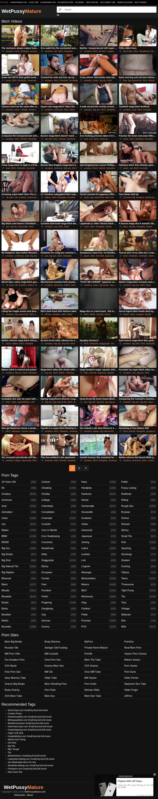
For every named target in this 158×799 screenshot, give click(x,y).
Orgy (99, 602)
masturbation (23, 402)
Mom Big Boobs (13, 641)
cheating (70, 373)
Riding (139, 500)
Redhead (139, 494)
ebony (107, 314)
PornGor (129, 641)
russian (24, 431)
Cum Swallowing (59, 536)
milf (32, 402)
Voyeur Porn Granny (135, 653)
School (139, 518)
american (58, 109)
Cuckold (59, 524)
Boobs (19, 602)
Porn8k (88, 653)
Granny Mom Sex (54, 665)
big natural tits (135, 80)
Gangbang (59, 608)
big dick (48, 139)
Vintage (139, 608)
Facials (59, 578)
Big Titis (11, 746)
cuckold (99, 314)
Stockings (139, 554)
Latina (99, 548)
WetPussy (21, 11)
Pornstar (99, 621)
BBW (19, 536)
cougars (110, 51)
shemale (153, 256)
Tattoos (139, 572)
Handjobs (99, 488)
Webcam (139, 614)
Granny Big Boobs (125, 2)
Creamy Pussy (15, 713)
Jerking (99, 542)
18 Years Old (19, 482)
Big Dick (19, 560)
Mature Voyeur (132, 659)
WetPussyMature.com (35, 791)
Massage (99, 572)
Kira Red (12, 742)
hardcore (71, 139)
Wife (139, 627)
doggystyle (104, 343)
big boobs (128, 51)
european (34, 51)
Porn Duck (130, 671)
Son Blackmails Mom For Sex (22, 762)
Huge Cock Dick (15, 733)
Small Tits (139, 536)
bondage (73, 80)
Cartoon (59, 482)
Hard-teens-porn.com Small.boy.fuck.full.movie (30, 726)
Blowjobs (19, 596)
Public (139, 482)
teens (32, 431)
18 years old (12, 197)
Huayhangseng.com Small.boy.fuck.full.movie (29, 729)
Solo (139, 542)
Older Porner (131, 678)
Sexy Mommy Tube (107, 2)
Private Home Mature (96, 647)
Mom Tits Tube (92, 659)
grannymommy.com (18, 2)
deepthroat (144, 51)
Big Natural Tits (19, 566)
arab (8, 168)
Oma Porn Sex (53, 659)
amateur (10, 51)
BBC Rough (13, 749)
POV (99, 627)
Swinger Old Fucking (56, 647)
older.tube (33, 2)
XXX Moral (79, 2)
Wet (139, 621)
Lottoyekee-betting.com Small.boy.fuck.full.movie (31, 759)
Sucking (139, 566)
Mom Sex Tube (92, 696)
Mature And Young (16, 739)
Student (139, 560)
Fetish (59, 596)
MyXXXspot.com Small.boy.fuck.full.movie (28, 710)
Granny (59, 627)
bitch (17, 51)
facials (154, 51)
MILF (99, 590)
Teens (139, 578)
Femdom (59, 590)
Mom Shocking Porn (56, 684)
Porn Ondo (90, 684)
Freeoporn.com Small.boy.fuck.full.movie (27, 768)
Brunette (19, 627)
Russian (139, 512)
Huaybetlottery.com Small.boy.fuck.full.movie (29, 736)
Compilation (59, 512)
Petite (99, 614)
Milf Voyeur (90, 678)
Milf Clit (49, 671)
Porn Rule (50, 690)
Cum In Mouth (59, 530)
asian (8, 80)
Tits (139, 596)
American (19, 500)
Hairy (99, 482)
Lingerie (99, 566)
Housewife (99, 512)
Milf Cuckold (51, 653)
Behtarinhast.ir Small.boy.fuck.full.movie (27, 755)
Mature (99, 584)
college (24, 109)
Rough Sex (139, 506)
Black (19, 584)
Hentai (99, 500)
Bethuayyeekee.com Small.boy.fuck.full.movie (30, 720)
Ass (19, 524)
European (59, 572)
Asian (19, 518)
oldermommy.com (48, 2)
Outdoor (99, 608)
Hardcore (99, 494)
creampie (32, 80)
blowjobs (25, 51)
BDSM (19, 542)
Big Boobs (19, 554)
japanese (109, 256)
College (59, 500)
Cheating (59, 488)
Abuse (30, 795)
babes (48, 197)
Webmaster (19, 795)
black (72, 109)
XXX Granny (91, 665)
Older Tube (51, 678)
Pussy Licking (139, 488)
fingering (102, 373)
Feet (59, 584)
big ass (102, 80)
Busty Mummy (52, 641)
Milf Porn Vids (12, 653)
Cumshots (59, 542)
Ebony (59, 566)
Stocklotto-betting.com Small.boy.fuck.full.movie (30, 765)
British (19, 621)
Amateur (19, 494)
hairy (14, 402)
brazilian (147, 109)
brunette (149, 139)
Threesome (139, 584)
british (151, 80)
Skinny (139, 530)
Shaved (139, 524)
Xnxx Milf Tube (92, 671)
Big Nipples (19, 572)
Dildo (59, 554)
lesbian (110, 373)
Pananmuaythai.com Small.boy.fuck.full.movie (30, 716)
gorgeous (150, 431)
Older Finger (131, 690)
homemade (34, 109)
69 (19, 488)
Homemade (99, 506)
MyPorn (88, 641)
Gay (59, 614)
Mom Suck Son (15, 772)
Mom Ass (50, 696)
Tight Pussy (139, 590)
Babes (19, 530)
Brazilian (19, 614)
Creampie (59, 518)
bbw (125, 80)
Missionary (99, 596)
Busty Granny (141, 2)
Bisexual (19, 578)
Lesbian (99, 554)
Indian (99, 524)
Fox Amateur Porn (65, 2)
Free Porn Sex (92, 2)
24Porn (128, 696)
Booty (19, 608)
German (59, 621)
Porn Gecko (130, 665)
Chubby (59, 494)
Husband (99, 518)
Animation (19, 512)
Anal (19, 506)
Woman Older (92, 690)
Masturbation (99, 578)
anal (134, 109)
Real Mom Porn (132, 647)
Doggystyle (59, 560)
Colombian (59, 506)
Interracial (99, 530)
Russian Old (11, 647)
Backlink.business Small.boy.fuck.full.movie (28, 723)
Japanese (99, 536)
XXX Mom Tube (13, 696)
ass (55, 51)
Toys (139, 602)
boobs (109, 226)
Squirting (139, 548)
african (48, 314)
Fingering (59, 602)
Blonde (19, 590)
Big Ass (19, 548)
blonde (102, 51)
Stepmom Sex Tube (135, 684)
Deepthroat (59, 548)
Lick (99, 560)
